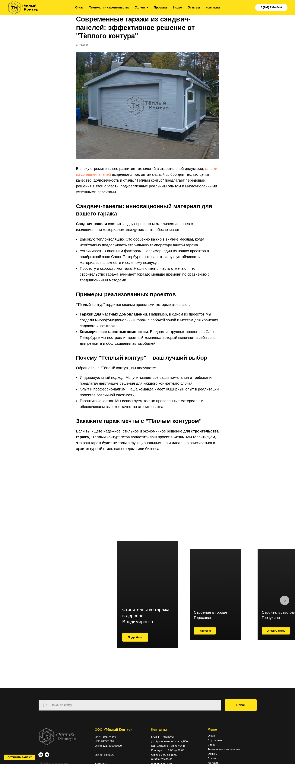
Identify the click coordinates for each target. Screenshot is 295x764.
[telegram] (47, 760)
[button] (19, 757)
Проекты (160, 7)
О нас (79, 7)
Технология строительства (109, 7)
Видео (177, 7)
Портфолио (215, 745)
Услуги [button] (140, 7)
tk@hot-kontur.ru (104, 760)
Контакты (213, 7)
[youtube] (40, 760)
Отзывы (194, 7)
